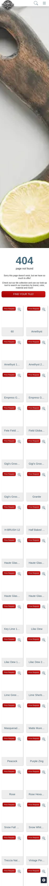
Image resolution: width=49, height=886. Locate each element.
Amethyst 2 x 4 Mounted (37, 364)
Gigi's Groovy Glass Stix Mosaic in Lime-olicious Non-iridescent (12, 496)
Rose (12, 794)
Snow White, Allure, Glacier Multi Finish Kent (37, 827)
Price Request (9, 309)
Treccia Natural (12, 860)
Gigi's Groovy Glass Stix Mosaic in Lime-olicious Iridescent (37, 463)
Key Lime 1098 (12, 628)
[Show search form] (36, 3)
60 (12, 331)
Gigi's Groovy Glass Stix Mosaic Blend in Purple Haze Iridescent (12, 463)
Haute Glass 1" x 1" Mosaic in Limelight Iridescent (12, 562)
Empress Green (12, 397)
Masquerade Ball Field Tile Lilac (12, 728)
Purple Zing (36, 761)
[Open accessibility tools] (44, 880)
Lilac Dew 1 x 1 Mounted (12, 662)
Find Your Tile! (23, 294)
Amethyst (36, 331)
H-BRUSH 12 (12, 529)
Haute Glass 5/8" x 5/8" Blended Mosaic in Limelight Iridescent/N (37, 595)
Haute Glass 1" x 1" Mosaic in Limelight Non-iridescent (37, 562)
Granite (36, 496)
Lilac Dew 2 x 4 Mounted (37, 662)
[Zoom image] (19, 309)
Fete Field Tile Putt (12, 430)
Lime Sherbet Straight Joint (37, 695)
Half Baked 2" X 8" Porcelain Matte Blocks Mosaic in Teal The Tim (37, 529)
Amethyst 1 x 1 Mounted (12, 364)
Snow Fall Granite (12, 827)
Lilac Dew (36, 628)
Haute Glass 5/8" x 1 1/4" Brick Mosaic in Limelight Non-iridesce (12, 595)
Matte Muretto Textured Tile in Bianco (37, 728)
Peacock (12, 761)
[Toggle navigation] (44, 3)
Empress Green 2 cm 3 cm (37, 397)
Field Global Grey (37, 430)
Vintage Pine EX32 (37, 860)
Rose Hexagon (37, 794)
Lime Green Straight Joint (12, 695)
